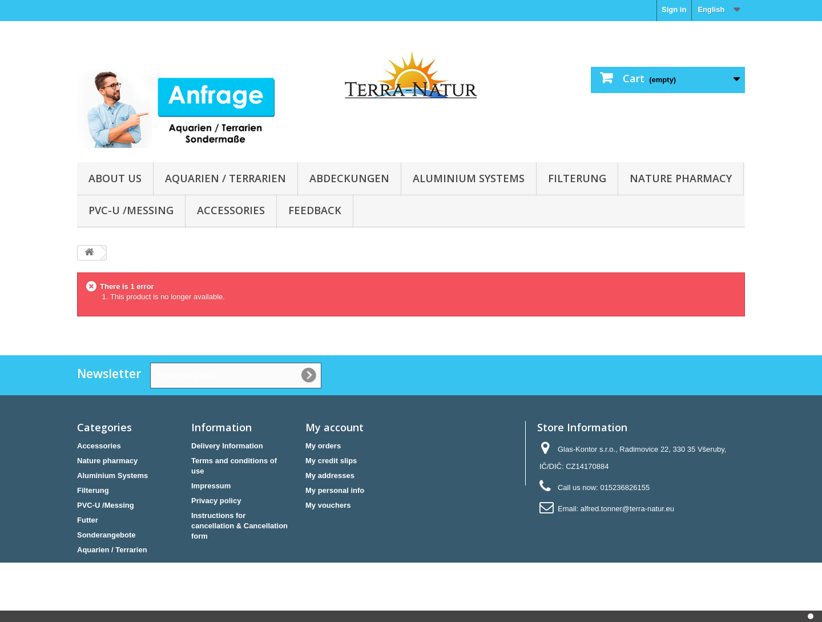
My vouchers (327, 505)
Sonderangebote (106, 535)
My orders (323, 446)
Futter (87, 520)
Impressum (211, 485)
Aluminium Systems (469, 178)
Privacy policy (216, 500)
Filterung (577, 178)
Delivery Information (227, 446)
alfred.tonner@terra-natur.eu (627, 508)
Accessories (231, 210)
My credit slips (331, 460)
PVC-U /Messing (131, 210)
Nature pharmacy (681, 178)
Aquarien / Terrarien (225, 178)
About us (115, 178)
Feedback (314, 210)
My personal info (334, 490)
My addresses (329, 475)
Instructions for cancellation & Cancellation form (239, 525)
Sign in (674, 9)
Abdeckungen (349, 178)
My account (334, 427)
